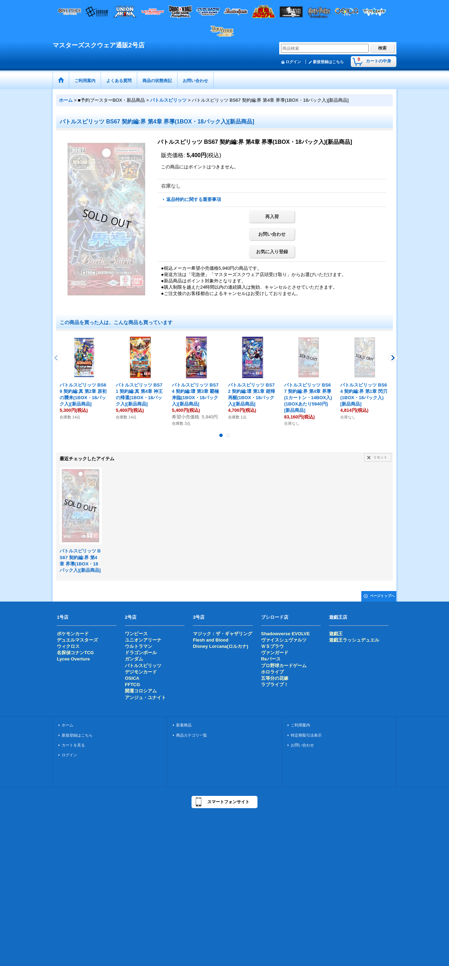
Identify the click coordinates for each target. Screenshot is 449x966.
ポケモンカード (73, 633)
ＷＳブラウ (272, 646)
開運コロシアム (141, 690)
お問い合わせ (272, 234)
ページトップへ (382, 596)
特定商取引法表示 (306, 735)
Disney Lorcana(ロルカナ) (220, 646)
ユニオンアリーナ (143, 640)
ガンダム (134, 659)
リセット (380, 457)
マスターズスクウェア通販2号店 (99, 45)
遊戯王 (336, 633)
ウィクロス (68, 646)
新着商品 (184, 725)
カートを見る (73, 745)
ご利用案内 (300, 725)
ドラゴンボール (141, 652)
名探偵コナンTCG (75, 652)
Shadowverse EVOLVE (285, 633)
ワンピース (136, 633)
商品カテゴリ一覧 (191, 735)
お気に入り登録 (272, 251)
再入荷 (272, 216)
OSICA (132, 678)
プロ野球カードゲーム (284, 665)
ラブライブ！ (274, 684)
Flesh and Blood (210, 640)
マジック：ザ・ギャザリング (222, 633)
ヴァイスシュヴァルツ (284, 640)
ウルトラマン (138, 646)
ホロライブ (272, 672)
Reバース (271, 659)
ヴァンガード (274, 652)
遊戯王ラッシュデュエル (354, 640)
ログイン (293, 62)
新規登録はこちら (328, 62)
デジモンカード (141, 672)
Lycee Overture (73, 659)
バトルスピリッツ (143, 665)
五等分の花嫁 (274, 678)
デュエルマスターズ (77, 640)
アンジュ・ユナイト (145, 697)
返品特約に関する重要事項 (193, 199)
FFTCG (132, 684)
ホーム (67, 725)
